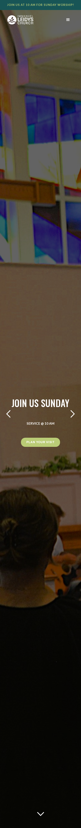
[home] (29, 20)
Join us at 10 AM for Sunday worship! (40, 5)
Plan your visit (40, 442)
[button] (68, 19)
